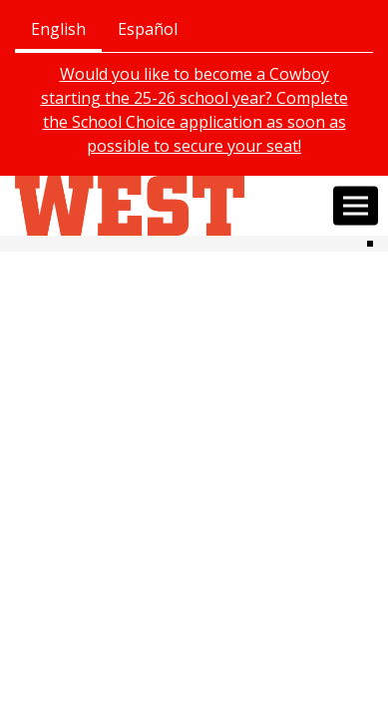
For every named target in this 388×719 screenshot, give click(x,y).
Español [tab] (148, 29)
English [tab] (58, 29)
